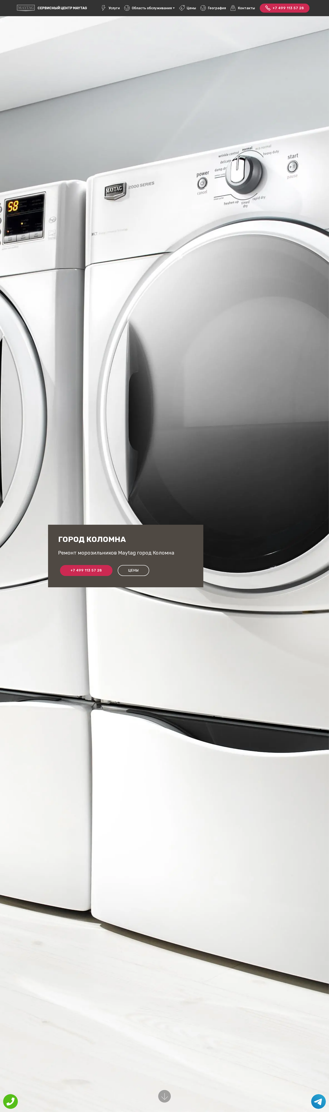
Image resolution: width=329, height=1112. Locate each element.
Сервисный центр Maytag (62, 8)
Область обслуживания (148, 8)
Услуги (110, 8)
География (213, 8)
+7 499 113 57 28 (284, 8)
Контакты (242, 8)
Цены (187, 8)
